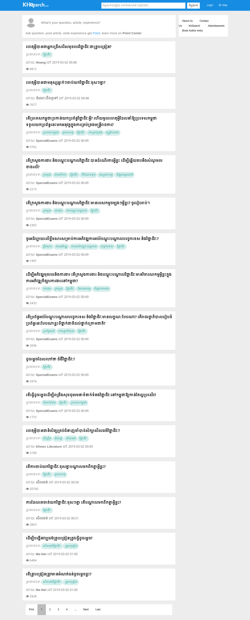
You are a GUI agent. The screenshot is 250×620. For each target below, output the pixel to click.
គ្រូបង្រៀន (70, 546)
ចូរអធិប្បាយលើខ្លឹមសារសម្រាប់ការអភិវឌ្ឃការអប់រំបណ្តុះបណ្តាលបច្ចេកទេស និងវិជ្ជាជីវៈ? (92, 239)
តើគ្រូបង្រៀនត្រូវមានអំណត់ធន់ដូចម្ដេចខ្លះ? (58, 574)
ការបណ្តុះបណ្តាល (76, 211)
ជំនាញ (58, 438)
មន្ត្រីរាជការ (112, 133)
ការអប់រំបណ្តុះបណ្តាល (84, 247)
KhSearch (194, 26)
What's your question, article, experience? (70, 23)
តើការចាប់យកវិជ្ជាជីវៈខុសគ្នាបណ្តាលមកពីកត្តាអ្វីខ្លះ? (66, 467)
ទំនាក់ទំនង (49, 403)
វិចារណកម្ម (84, 289)
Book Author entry (192, 31)
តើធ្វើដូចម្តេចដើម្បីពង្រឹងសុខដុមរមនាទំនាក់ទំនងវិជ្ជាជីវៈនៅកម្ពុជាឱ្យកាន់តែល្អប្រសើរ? (91, 395)
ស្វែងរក (193, 5)
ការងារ (58, 211)
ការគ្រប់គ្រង (95, 133)
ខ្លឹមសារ (47, 247)
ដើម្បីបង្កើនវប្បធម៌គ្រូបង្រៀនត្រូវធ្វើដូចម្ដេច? (59, 538)
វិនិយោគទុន (88, 175)
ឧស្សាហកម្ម (106, 175)
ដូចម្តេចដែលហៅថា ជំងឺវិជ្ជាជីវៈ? (50, 359)
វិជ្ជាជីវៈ (47, 55)
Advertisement (216, 26)
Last (98, 610)
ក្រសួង (47, 175)
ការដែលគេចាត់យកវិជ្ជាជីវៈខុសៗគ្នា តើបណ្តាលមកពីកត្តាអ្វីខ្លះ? (73, 503)
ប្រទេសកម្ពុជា (51, 133)
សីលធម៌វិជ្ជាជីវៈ (52, 546)
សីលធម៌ (71, 438)
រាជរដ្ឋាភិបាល (66, 331)
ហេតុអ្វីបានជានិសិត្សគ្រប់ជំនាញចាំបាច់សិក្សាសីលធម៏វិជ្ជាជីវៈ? (73, 431)
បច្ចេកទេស (106, 247)
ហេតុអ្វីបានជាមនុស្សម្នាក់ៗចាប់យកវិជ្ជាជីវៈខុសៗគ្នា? (65, 83)
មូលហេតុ (67, 133)
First (31, 610)
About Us (187, 21)
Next (86, 610)
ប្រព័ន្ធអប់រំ (49, 331)
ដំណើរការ (60, 175)
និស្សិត (47, 438)
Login (210, 5)
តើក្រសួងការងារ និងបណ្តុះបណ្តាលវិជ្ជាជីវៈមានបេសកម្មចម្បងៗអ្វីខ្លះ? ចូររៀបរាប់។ (88, 203)
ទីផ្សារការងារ (101, 289)
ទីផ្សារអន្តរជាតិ (124, 175)
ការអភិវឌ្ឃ (61, 247)
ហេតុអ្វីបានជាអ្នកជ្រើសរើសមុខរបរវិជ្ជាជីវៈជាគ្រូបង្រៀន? (68, 47)
